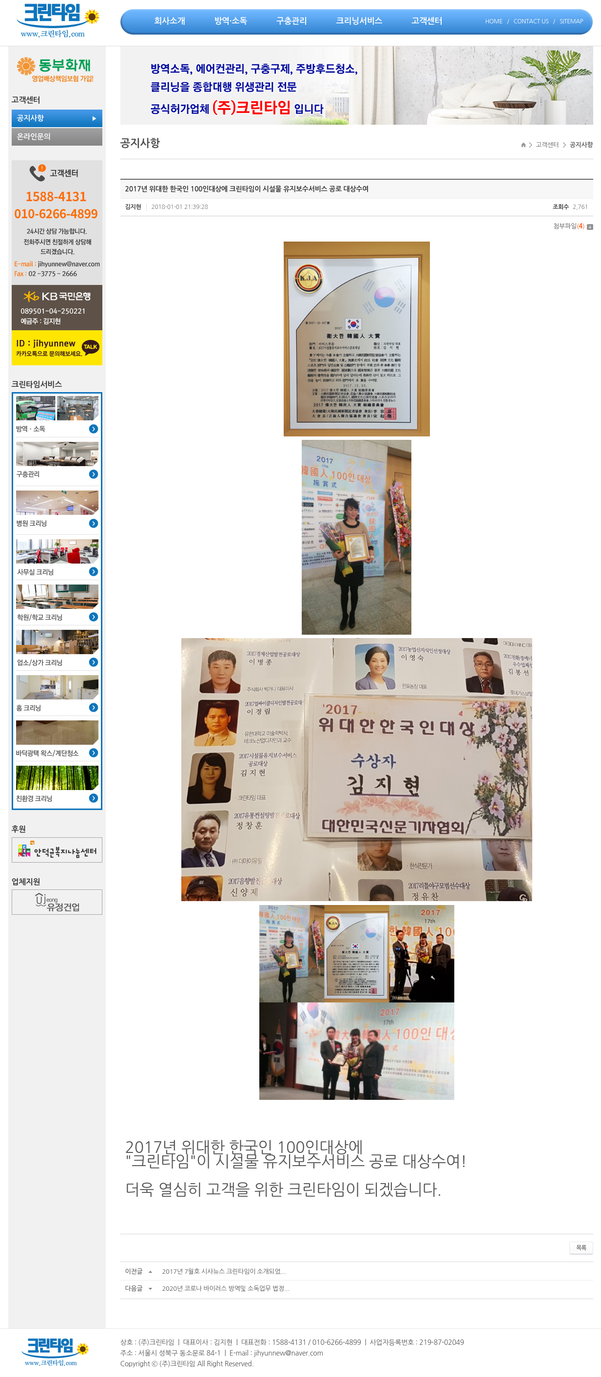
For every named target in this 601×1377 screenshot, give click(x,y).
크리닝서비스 (359, 21)
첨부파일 (573, 226)
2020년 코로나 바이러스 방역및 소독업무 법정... (226, 1288)
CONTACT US (531, 21)
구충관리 (291, 21)
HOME (494, 21)
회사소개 (170, 21)
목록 (581, 1248)
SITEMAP (571, 21)
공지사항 (30, 118)
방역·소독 (230, 21)
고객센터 (426, 21)
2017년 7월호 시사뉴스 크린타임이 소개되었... (224, 1271)
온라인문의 (34, 136)
